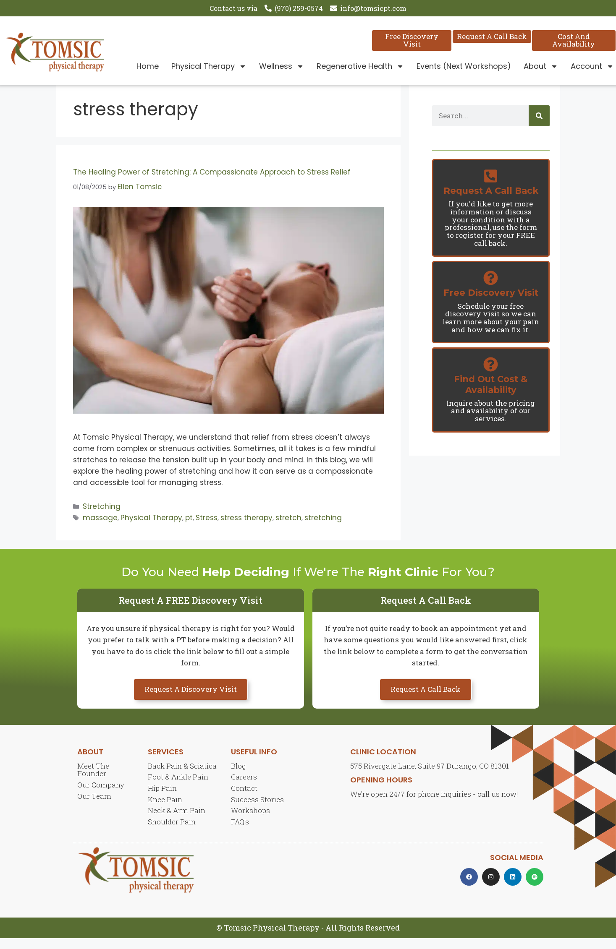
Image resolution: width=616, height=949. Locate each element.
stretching (323, 528)
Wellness (281, 66)
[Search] (539, 126)
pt (189, 528)
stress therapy (246, 528)
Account (592, 66)
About (541, 66)
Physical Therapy (208, 66)
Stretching (102, 517)
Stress (207, 528)
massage (100, 528)
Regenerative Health (360, 66)
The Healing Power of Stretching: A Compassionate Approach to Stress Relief (213, 183)
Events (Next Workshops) (464, 66)
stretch (288, 528)
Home (147, 66)
